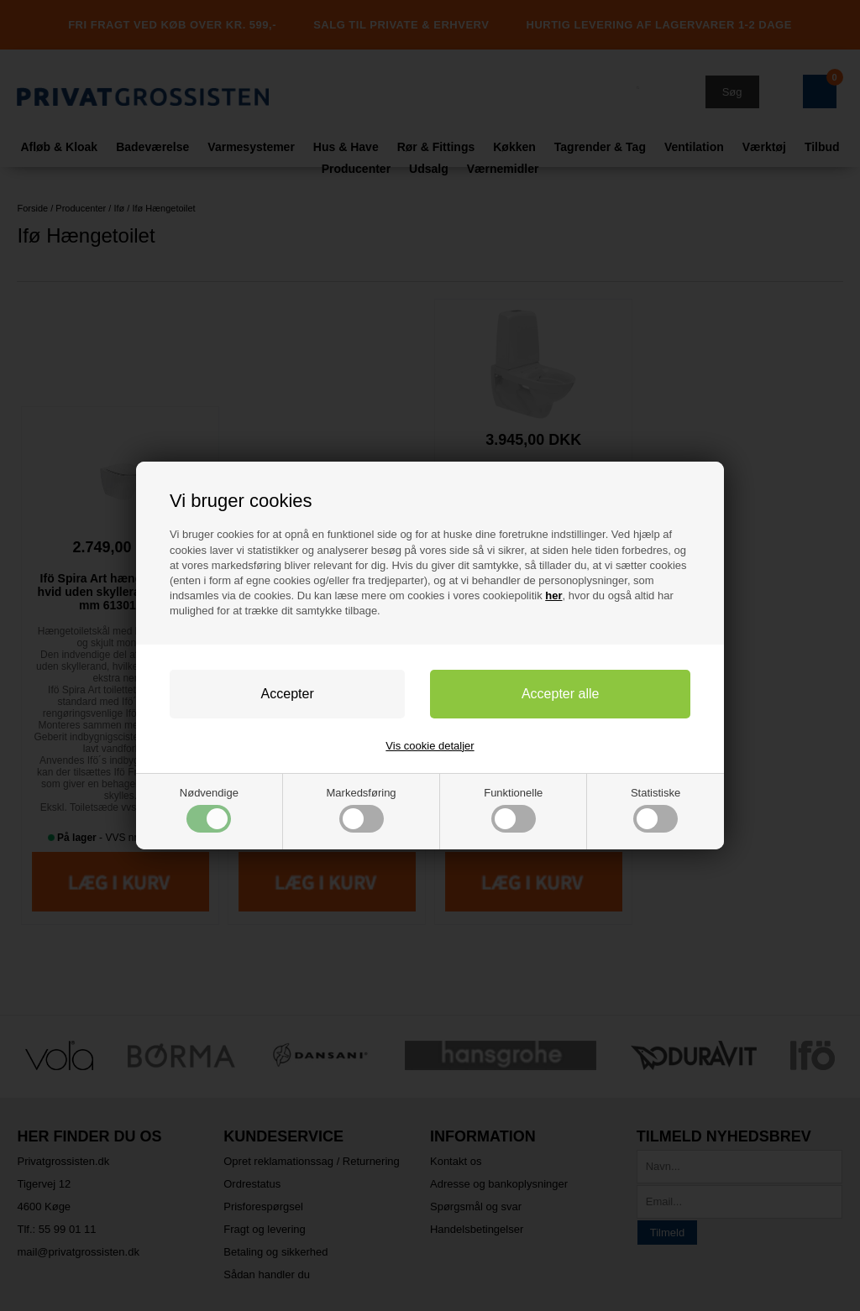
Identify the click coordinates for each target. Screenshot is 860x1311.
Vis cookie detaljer (429, 745)
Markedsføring (361, 809)
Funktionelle (513, 809)
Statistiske (655, 809)
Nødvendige (209, 809)
